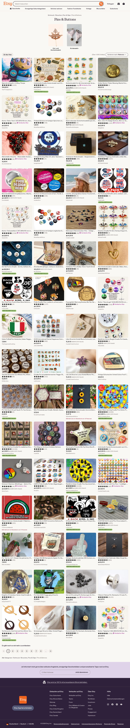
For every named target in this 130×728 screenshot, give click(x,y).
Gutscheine (114, 8)
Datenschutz (75, 724)
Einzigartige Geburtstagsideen (35, 8)
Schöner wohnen (56, 8)
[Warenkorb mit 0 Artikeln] (123, 3)
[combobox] (56, 3)
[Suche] (101, 3)
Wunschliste (100, 8)
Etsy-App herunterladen (23, 708)
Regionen (120, 724)
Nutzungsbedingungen (61, 724)
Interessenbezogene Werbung (92, 724)
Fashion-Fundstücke (74, 8)
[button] (20, 724)
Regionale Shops (109, 724)
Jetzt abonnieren (81, 672)
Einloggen (110, 4)
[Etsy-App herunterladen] (23, 700)
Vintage (88, 8)
